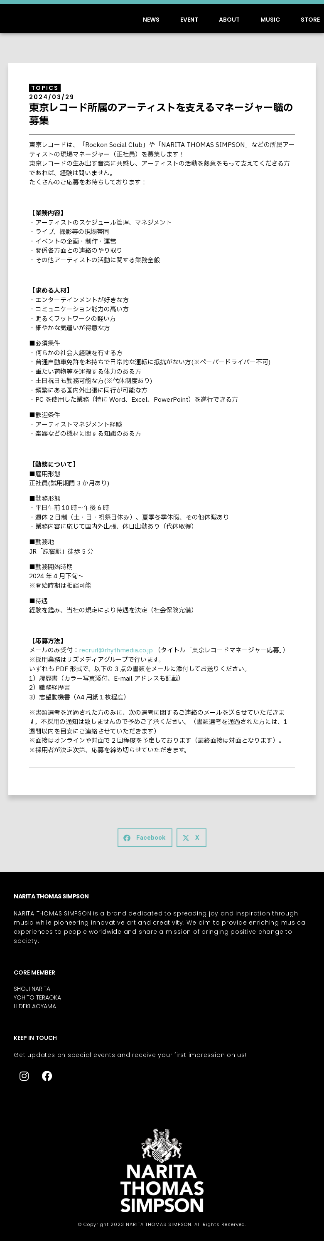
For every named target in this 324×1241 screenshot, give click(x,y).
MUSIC (270, 19)
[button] (145, 837)
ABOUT (229, 19)
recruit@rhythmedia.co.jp (116, 650)
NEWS (151, 19)
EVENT (189, 19)
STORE (310, 19)
